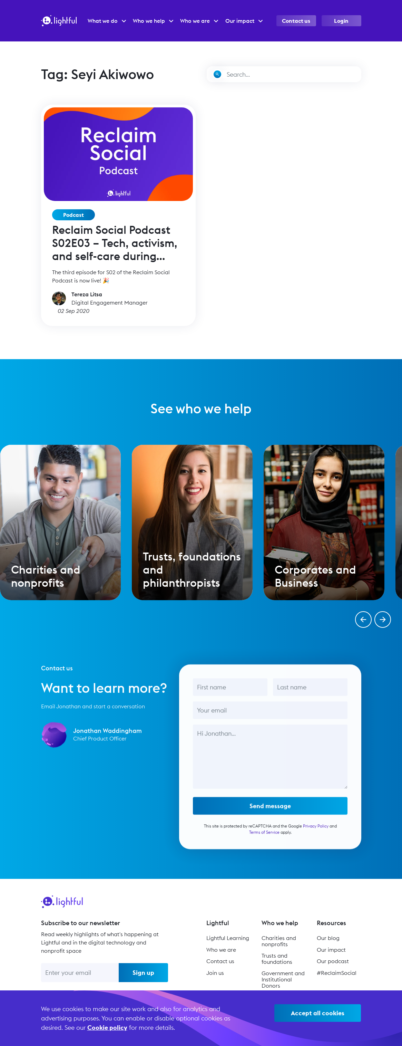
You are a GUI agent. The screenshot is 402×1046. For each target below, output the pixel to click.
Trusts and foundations (277, 958)
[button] (363, 619)
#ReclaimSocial (336, 972)
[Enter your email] (80, 972)
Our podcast (333, 961)
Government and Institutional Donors (283, 979)
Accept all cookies (317, 1013)
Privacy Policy (315, 834)
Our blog (328, 937)
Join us (215, 972)
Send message (270, 815)
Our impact (331, 949)
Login (341, 20)
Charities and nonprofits (279, 941)
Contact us (296, 20)
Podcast (73, 214)
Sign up (143, 973)
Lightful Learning (227, 937)
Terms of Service (264, 841)
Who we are (221, 949)
